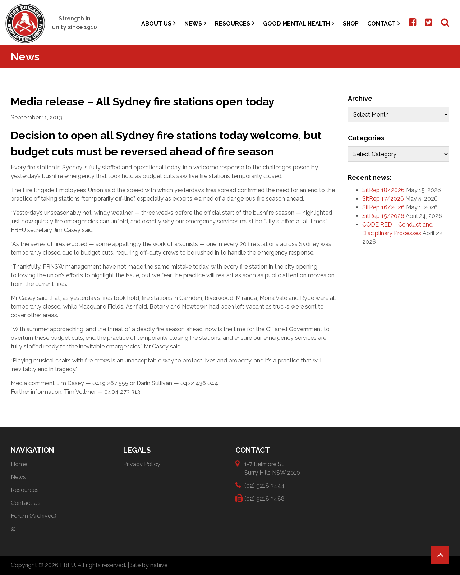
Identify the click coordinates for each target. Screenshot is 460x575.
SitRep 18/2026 (383, 190)
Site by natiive (148, 565)
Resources (234, 23)
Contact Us (26, 502)
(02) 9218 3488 (264, 498)
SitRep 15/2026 (383, 216)
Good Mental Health (298, 23)
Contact (383, 23)
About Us (158, 23)
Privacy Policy (141, 464)
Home (19, 464)
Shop (351, 23)
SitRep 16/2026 (383, 207)
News (195, 23)
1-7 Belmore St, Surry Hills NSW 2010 (272, 468)
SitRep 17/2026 (383, 198)
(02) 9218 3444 (264, 485)
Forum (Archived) (33, 515)
